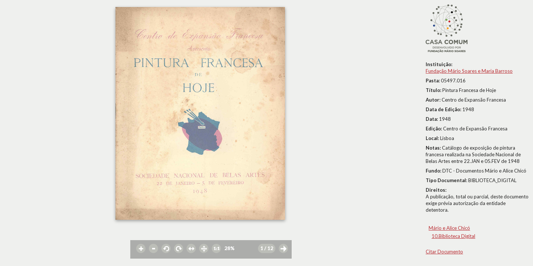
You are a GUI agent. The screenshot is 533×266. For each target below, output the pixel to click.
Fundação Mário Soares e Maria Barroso (469, 71)
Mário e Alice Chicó (449, 228)
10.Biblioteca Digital (453, 236)
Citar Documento (444, 252)
